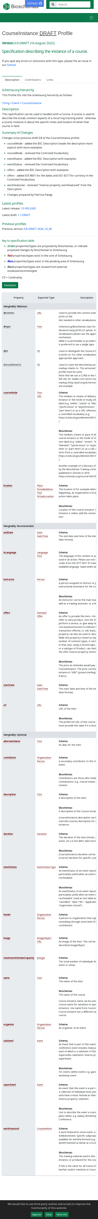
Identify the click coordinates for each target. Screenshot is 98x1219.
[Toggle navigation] (91, 17)
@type (7, 326)
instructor (8, 579)
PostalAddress (45, 489)
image (6, 938)
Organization (44, 757)
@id (5, 351)
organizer (8, 1024)
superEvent (9, 1084)
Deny (49, 1214)
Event (15, 103)
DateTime (42, 536)
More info (62, 1214)
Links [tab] (50, 80)
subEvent (8, 1040)
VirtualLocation (45, 496)
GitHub (11, 65)
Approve (36, 1214)
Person (41, 579)
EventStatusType (46, 867)
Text (39, 326)
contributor (9, 757)
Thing (5, 103)
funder (7, 914)
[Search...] (73, 4)
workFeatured (11, 1128)
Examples (10, 285)
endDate (8, 532)
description (9, 794)
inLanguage (9, 552)
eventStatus (10, 867)
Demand (41, 612)
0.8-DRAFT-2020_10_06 (38, 229)
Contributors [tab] (33, 80)
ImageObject (44, 938)
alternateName (11, 741)
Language (42, 552)
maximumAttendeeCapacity (18, 957)
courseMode (10, 392)
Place (40, 485)
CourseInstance (31, 103)
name (6, 977)
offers (6, 612)
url (4, 705)
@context (8, 312)
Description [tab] (12, 80)
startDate (8, 685)
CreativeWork (44, 1128)
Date (39, 532)
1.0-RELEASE (28, 208)
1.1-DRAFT (24, 215)
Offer (40, 616)
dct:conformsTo (12, 364)
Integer (41, 957)
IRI (38, 351)
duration (8, 833)
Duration (42, 833)
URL (39, 312)
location (7, 485)
